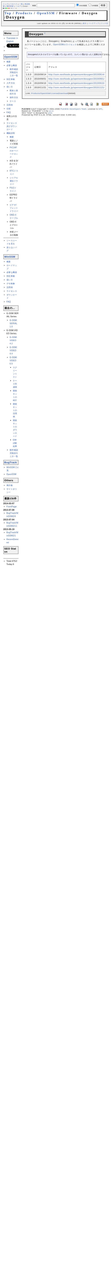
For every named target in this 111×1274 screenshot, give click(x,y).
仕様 (9, 109)
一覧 (21, 4)
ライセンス (12, 291)
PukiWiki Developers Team (74, 109)
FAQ (9, 112)
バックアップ (93, 23)
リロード (13, 4)
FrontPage (12, 507)
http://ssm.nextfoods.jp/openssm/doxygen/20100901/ (76, 79)
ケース (13, 101)
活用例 (10, 105)
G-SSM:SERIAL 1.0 (13, 323)
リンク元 (104, 23)
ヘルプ (18, 6)
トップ (5, 4)
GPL (100, 109)
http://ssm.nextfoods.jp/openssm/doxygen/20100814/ (76, 74)
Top (8, 13)
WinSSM (9, 256)
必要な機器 (12, 65)
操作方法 (14, 97)
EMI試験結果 (15, 443)
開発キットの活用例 (15, 410)
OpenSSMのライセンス (65, 44)
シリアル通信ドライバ (14, 181)
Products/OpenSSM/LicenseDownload (49, 93)
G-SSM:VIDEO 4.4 (13, 350)
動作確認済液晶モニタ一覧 (14, 72)
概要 (9, 62)
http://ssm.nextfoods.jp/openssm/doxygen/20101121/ (76, 87)
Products (24, 13)
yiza (50, 113)
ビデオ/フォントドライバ (14, 208)
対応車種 (11, 79)
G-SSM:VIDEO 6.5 (13, 360)
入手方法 (11, 83)
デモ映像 (11, 283)
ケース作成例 (15, 384)
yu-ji (51, 111)
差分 (84, 23)
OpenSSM (46, 13)
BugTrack (10, 462)
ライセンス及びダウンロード (12, 126)
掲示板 (10, 485)
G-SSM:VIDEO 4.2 (13, 340)
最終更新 (10, 6)
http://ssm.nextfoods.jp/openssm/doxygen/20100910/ (76, 83)
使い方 (10, 87)
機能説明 (11, 133)
